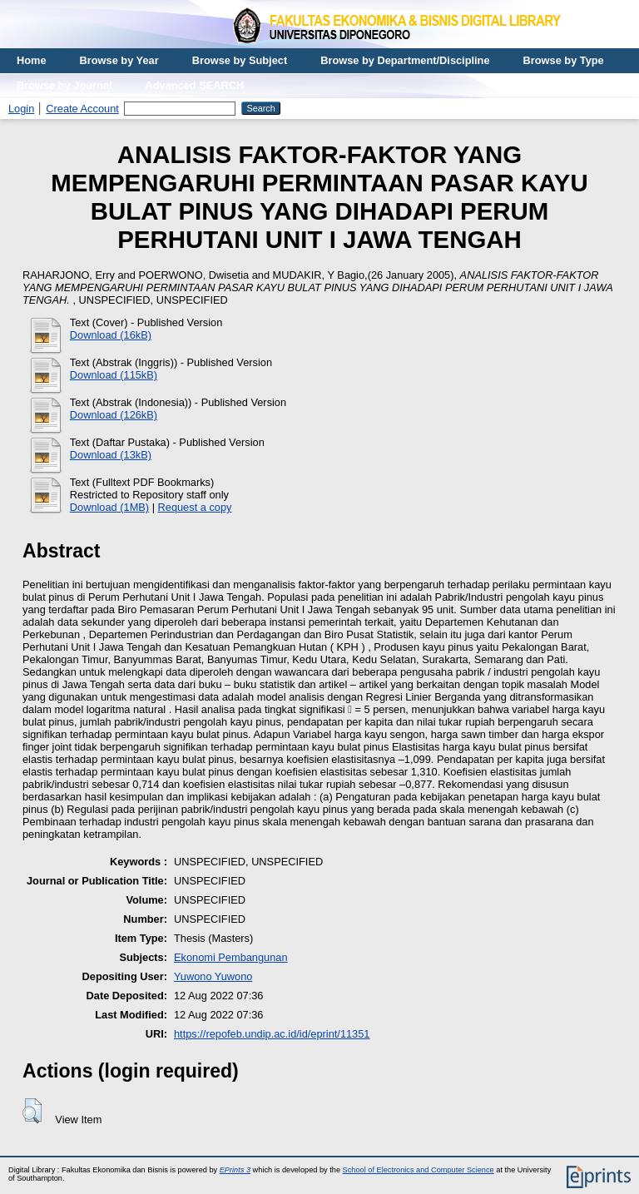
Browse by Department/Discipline (404, 60)
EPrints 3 (235, 1170)
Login (21, 108)
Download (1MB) (109, 507)
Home (32, 60)
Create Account (82, 108)
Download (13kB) (110, 454)
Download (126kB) (113, 415)
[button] (32, 1110)
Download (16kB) (110, 335)
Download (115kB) (113, 375)
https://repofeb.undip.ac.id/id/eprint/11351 (272, 1034)
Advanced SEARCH (195, 85)
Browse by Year (119, 60)
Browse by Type (563, 60)
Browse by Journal (64, 85)
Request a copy (195, 507)
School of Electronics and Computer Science (418, 1170)
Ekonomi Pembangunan (231, 957)
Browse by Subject (240, 60)
